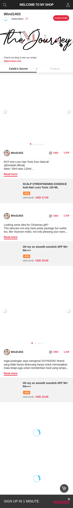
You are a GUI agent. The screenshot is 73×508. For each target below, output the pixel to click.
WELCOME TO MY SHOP (36, 4)
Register (61, 502)
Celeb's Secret (18, 68)
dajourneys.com (12, 61)
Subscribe (61, 18)
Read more (10, 174)
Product (55, 68)
